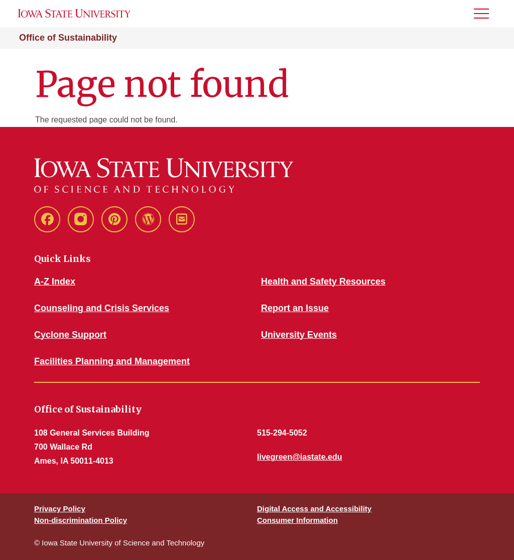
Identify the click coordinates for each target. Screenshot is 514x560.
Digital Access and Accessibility (314, 508)
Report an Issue (295, 308)
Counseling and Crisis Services (101, 308)
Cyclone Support (70, 335)
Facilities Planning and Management (112, 361)
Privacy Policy (59, 508)
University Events (299, 335)
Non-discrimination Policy (80, 520)
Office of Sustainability (68, 38)
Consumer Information (297, 520)
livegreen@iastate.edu (299, 457)
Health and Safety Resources (323, 281)
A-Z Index (54, 281)
